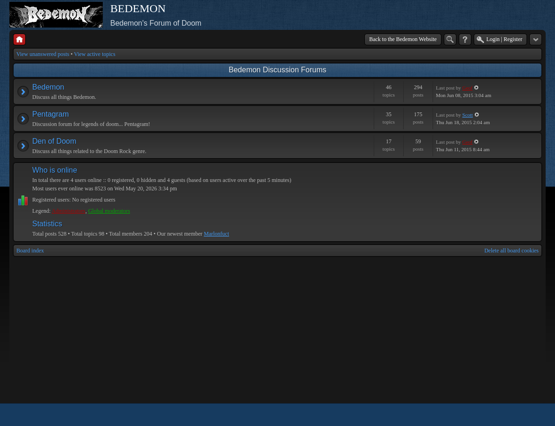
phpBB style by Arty (500, 414)
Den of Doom (54, 141)
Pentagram (50, 114)
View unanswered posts (42, 54)
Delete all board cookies (511, 250)
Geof (467, 88)
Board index (30, 250)
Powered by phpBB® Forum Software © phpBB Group (528, 414)
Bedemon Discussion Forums (278, 70)
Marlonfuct (216, 233)
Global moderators (109, 211)
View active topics (94, 54)
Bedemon (48, 87)
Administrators (68, 211)
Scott (467, 115)
